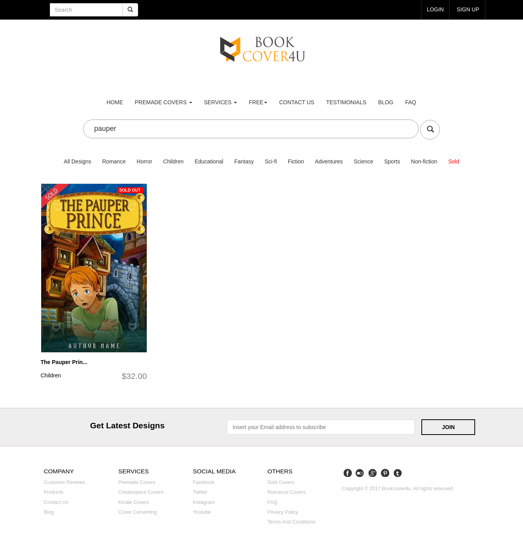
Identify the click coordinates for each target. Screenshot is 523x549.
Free (258, 102)
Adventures (329, 161)
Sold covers (281, 482)
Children (173, 161)
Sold (453, 161)
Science (364, 161)
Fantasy (244, 161)
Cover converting (137, 512)
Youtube (202, 512)
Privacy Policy (283, 512)
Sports (392, 161)
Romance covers (287, 492)
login (435, 9)
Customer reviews (65, 482)
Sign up (468, 9)
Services (220, 102)
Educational (209, 161)
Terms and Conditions (292, 522)
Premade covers (137, 482)
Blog (386, 102)
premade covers (163, 102)
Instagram (204, 502)
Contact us (296, 102)
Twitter (200, 492)
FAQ (410, 102)
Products (54, 492)
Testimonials (346, 102)
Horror (144, 161)
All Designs (77, 161)
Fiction (296, 161)
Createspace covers (141, 492)
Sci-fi (271, 161)
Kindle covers (133, 502)
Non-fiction (424, 161)
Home (115, 102)
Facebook (204, 482)
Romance (114, 161)
